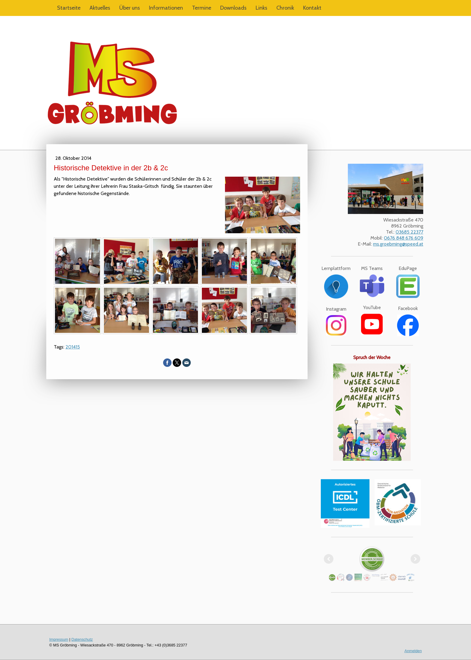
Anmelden (413, 651)
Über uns (129, 8)
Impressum (58, 639)
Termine (201, 8)
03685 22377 (409, 232)
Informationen (166, 8)
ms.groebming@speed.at (398, 244)
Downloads (233, 8)
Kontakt (312, 8)
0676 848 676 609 (403, 238)
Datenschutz (82, 639)
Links (261, 8)
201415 (72, 347)
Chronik (285, 8)
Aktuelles (100, 8)
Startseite (69, 8)
